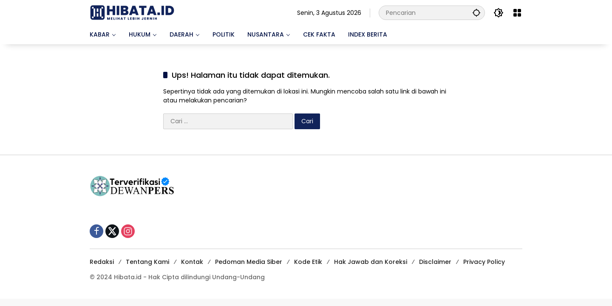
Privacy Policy (484, 262)
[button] (476, 13)
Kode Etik (308, 262)
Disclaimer (435, 262)
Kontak (192, 262)
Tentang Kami (147, 262)
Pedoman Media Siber (248, 262)
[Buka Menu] (517, 13)
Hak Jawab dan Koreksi (370, 262)
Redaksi (102, 262)
